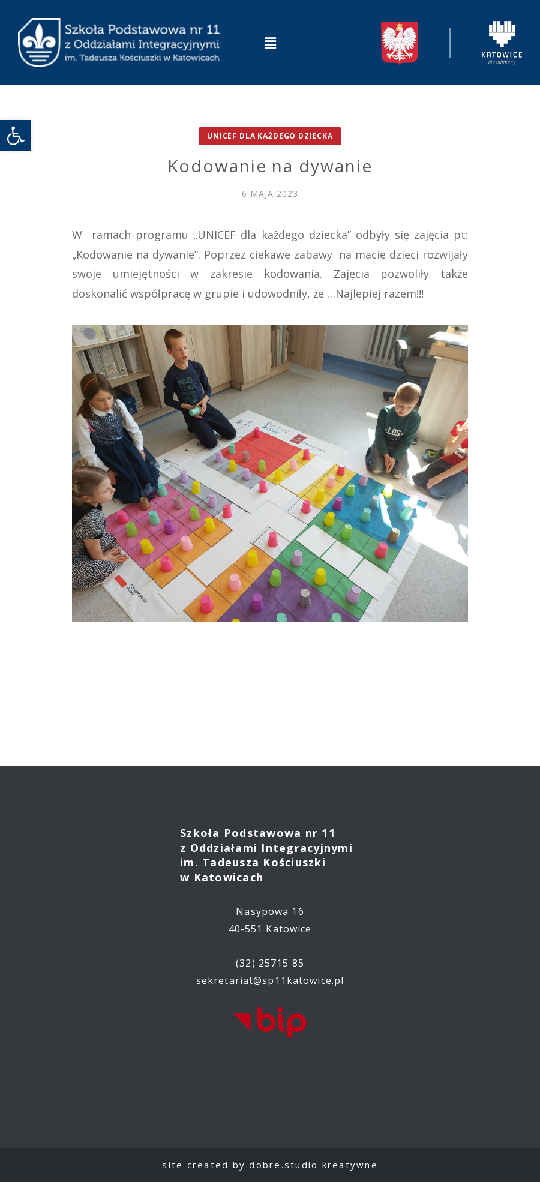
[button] (270, 42)
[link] (15, 135)
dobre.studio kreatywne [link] (313, 1165)
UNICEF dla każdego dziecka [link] (270, 136)
